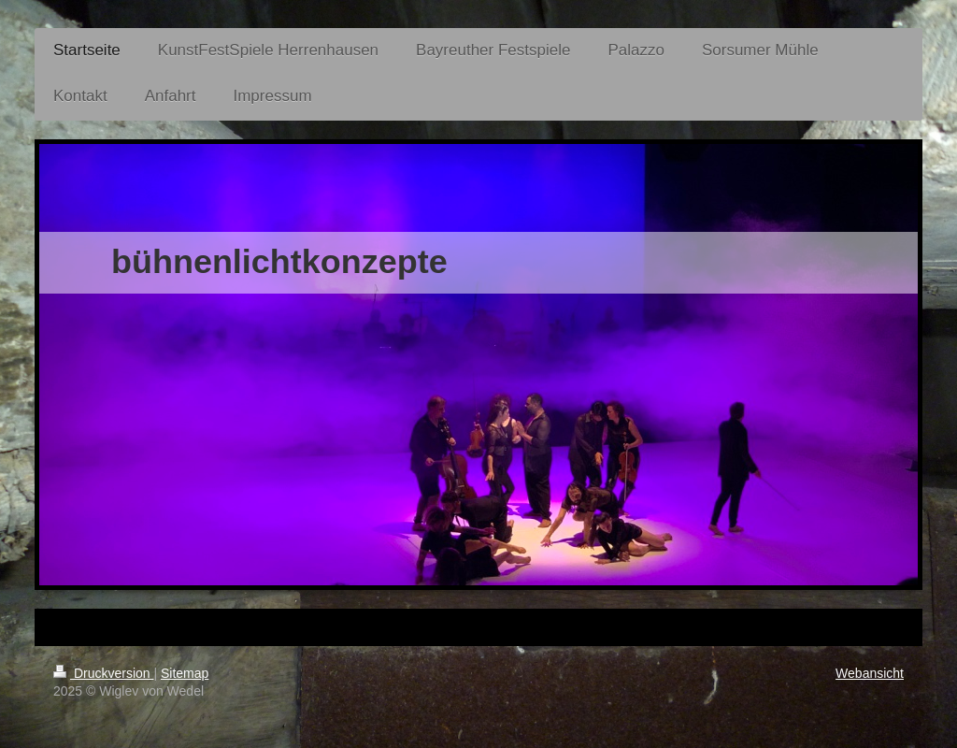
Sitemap (184, 673)
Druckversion (103, 673)
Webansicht (870, 673)
